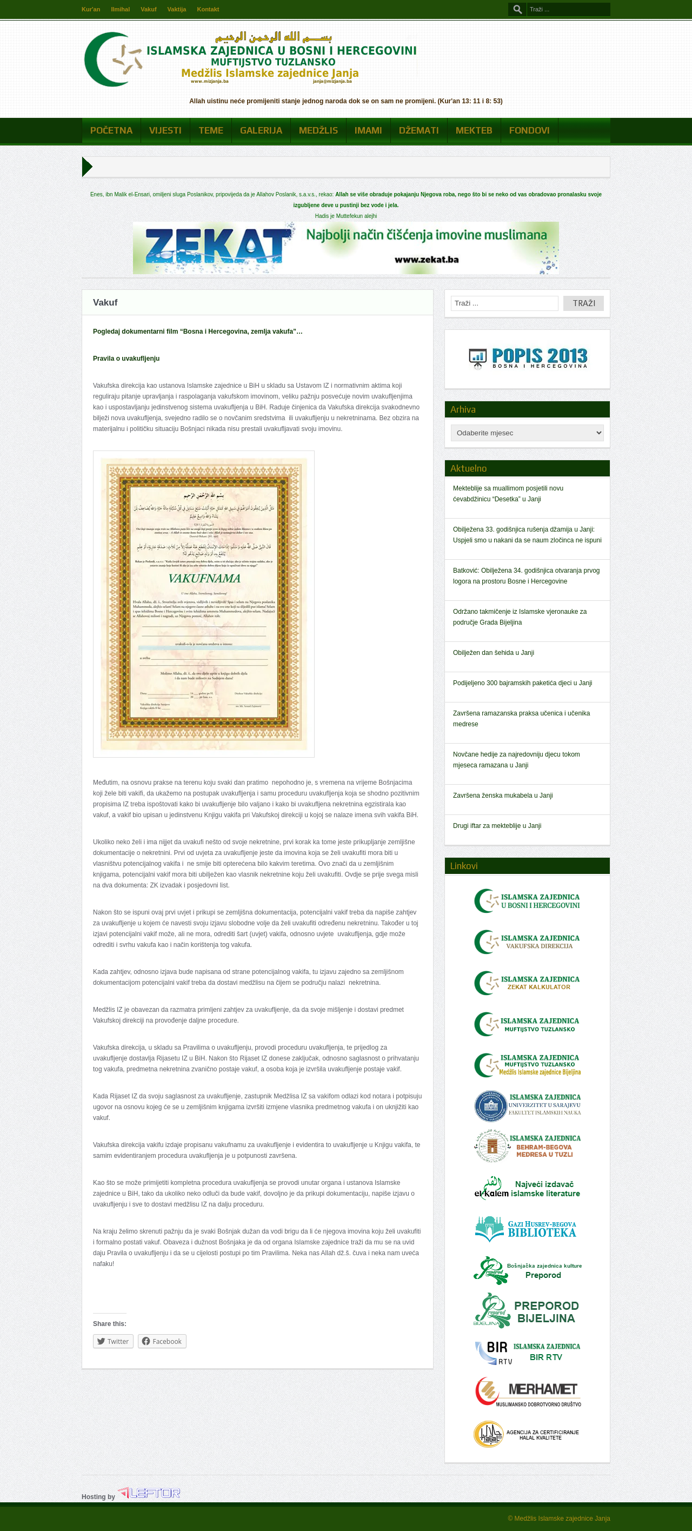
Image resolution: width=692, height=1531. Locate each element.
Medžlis (318, 130)
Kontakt (208, 9)
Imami (368, 130)
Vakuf (148, 9)
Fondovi (529, 130)
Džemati (419, 130)
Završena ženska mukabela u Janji (503, 795)
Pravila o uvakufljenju (126, 358)
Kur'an (91, 9)
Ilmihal (120, 9)
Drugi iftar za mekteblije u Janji (497, 826)
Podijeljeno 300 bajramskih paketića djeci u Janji (522, 683)
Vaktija (177, 9)
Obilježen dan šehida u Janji (493, 653)
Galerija (261, 130)
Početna (111, 130)
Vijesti (165, 130)
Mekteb (474, 130)
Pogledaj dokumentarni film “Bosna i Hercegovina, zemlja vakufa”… (198, 331)
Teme (210, 130)
